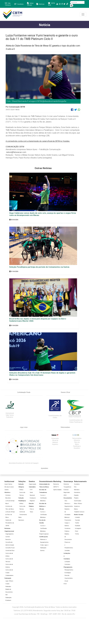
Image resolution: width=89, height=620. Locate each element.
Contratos (67, 564)
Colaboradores (9, 575)
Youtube (77, 520)
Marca (76, 509)
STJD (65, 583)
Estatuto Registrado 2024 (67, 492)
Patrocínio (56, 484)
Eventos (42, 550)
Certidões (67, 550)
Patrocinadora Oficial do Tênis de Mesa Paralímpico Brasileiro (76, 443)
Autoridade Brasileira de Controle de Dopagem (24, 463)
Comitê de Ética (9, 550)
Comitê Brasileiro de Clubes (55, 416)
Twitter (77, 523)
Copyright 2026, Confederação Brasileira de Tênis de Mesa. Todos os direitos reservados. (44, 607)
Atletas (21, 489)
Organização (32, 484)
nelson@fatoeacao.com (16, 152)
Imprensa (77, 506)
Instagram (78, 528)
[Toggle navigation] (83, 14)
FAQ (75, 487)
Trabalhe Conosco (79, 512)
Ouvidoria (76, 484)
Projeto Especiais (44, 534)
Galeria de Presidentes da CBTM (9, 522)
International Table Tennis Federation (10, 415)
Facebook (77, 525)
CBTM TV (56, 487)
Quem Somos (8, 484)
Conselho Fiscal (9, 548)
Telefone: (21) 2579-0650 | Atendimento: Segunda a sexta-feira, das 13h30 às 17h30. (44, 610)
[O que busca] (77, 2)
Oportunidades (57, 489)
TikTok (77, 534)
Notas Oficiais (78, 503)
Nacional (32, 495)
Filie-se (32, 509)
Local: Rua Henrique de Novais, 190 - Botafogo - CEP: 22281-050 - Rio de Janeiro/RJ (44, 614)
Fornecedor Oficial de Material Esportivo (55, 441)
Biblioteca (43, 501)
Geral (31, 492)
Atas (66, 501)
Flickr (76, 531)
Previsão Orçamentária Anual (69, 578)
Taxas (31, 512)
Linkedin (77, 517)
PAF (6, 595)
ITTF (31, 489)
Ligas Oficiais (9, 581)
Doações (76, 495)
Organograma (9, 534)
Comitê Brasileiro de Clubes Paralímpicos (75, 421)
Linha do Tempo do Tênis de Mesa (10, 514)
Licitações (67, 561)
